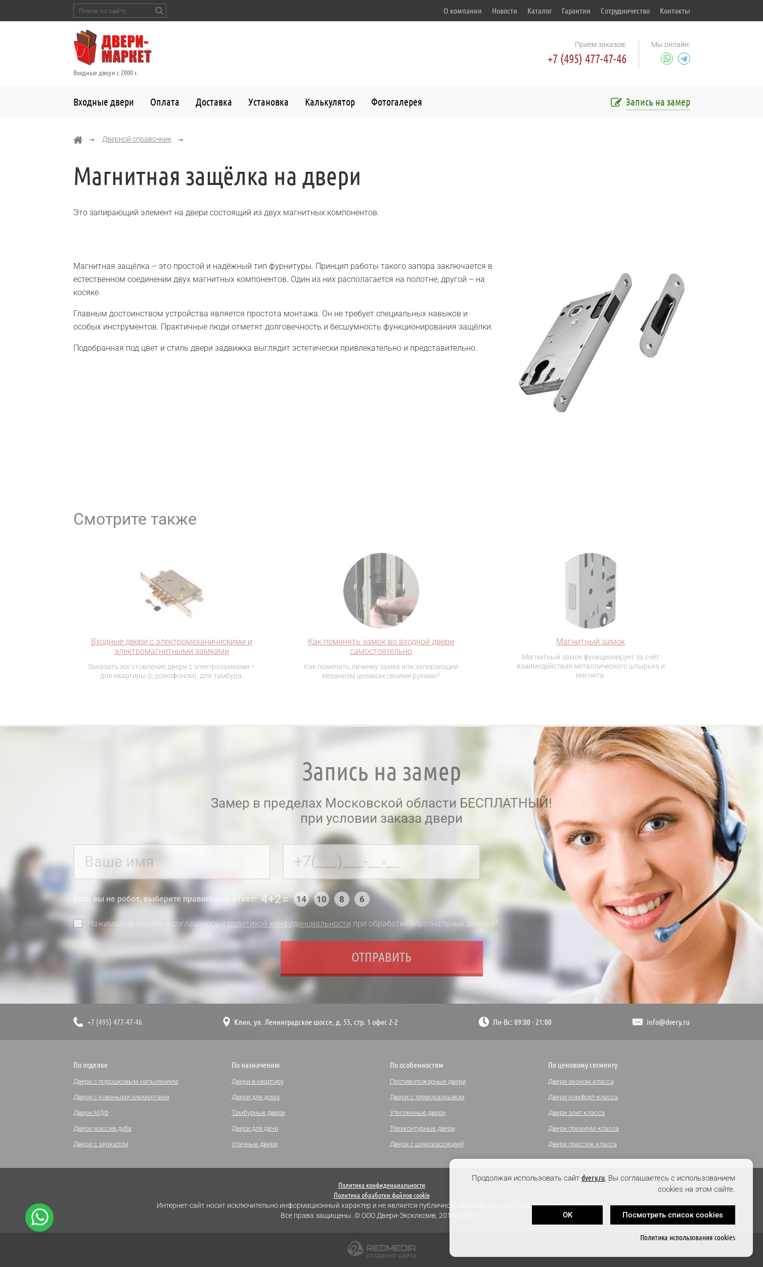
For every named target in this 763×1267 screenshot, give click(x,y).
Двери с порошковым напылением (125, 1081)
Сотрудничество (625, 10)
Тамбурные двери (258, 1112)
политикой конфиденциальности (289, 926)
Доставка (214, 102)
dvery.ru (593, 1178)
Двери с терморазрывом (427, 1097)
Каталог (539, 10)
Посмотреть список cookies (672, 1214)
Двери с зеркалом (100, 1144)
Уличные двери (255, 1144)
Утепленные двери (417, 1112)
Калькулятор (330, 102)
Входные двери (103, 102)
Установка (268, 102)
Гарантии (576, 10)
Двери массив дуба (102, 1128)
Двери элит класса (576, 1112)
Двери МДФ (91, 1112)
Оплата (164, 102)
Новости (504, 10)
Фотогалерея (396, 102)
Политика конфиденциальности (381, 1185)
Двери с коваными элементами (121, 1097)
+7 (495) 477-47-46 (587, 59)
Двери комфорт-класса (583, 1097)
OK (567, 1214)
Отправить (381, 959)
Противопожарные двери (428, 1081)
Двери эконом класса (581, 1081)
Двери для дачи (255, 1128)
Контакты (675, 10)
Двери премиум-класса (583, 1128)
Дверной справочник (136, 139)
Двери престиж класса (582, 1144)
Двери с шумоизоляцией (427, 1144)
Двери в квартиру (258, 1081)
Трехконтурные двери (422, 1128)
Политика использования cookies (687, 1237)
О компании (462, 10)
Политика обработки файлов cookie (382, 1195)
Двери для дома (256, 1097)
